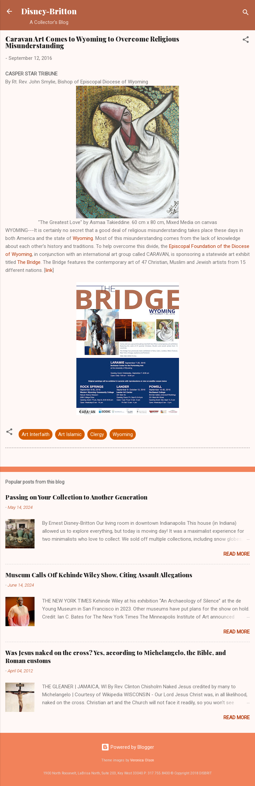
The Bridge (29, 262)
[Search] (246, 13)
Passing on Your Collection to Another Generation (76, 497)
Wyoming (83, 238)
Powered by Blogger (127, 747)
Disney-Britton (49, 11)
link (48, 270)
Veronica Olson (142, 760)
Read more (236, 554)
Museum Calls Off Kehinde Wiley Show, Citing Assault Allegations (98, 575)
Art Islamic (70, 434)
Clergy (97, 434)
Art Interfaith (35, 434)
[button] (246, 41)
